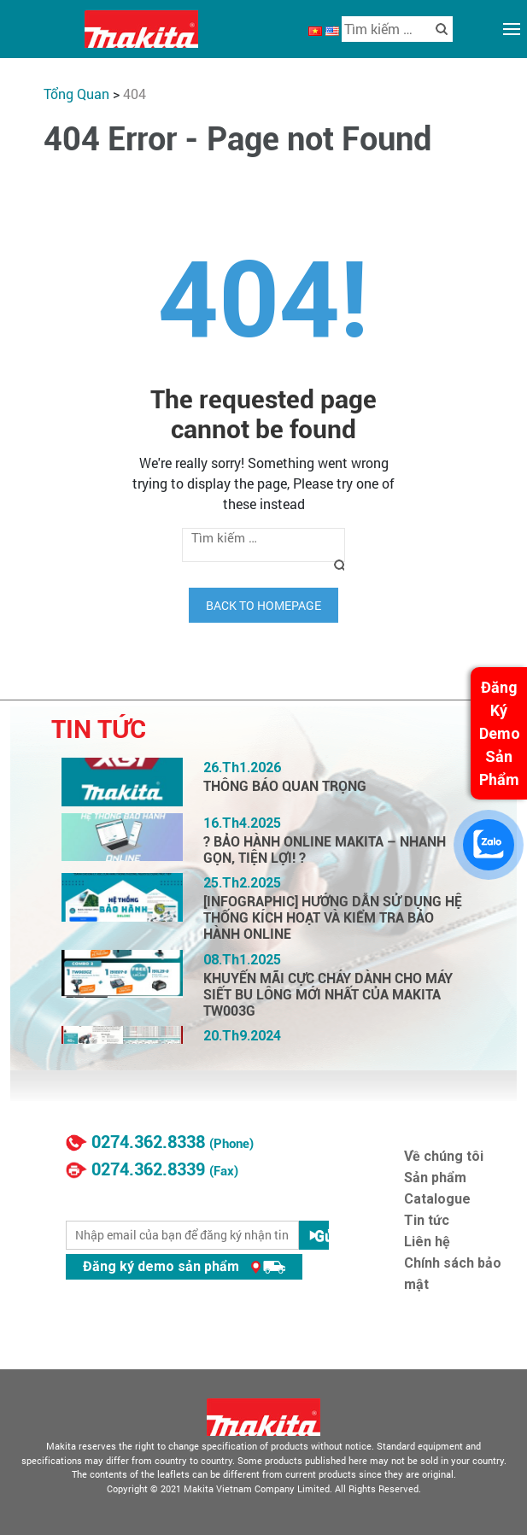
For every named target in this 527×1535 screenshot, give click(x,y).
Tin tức (426, 1220)
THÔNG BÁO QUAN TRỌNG (284, 786)
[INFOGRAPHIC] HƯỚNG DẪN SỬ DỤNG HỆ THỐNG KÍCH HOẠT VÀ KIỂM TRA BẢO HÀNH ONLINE (332, 917)
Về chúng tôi (443, 1156)
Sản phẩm (435, 1177)
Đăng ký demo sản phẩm (184, 1266)
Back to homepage (263, 605)
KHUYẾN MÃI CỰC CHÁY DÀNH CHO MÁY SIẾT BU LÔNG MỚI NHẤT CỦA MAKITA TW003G (328, 994)
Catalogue (437, 1199)
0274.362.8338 (148, 1142)
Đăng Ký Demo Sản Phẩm (499, 733)
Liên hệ (427, 1241)
